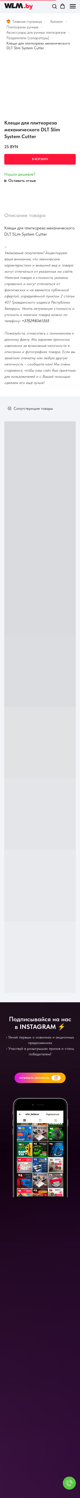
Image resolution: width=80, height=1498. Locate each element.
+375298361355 (35, 321)
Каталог (56, 21)
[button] (54, 6)
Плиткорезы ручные (22, 27)
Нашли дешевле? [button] (19, 174)
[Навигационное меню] (73, 6)
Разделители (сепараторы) (27, 38)
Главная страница (24, 21)
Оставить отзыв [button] (22, 180)
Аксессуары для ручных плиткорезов (36, 32)
